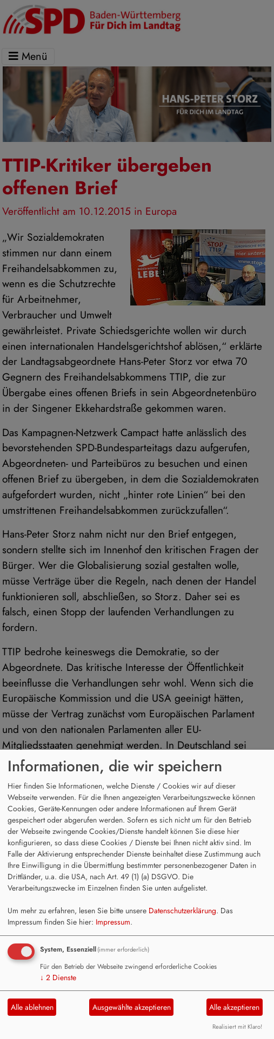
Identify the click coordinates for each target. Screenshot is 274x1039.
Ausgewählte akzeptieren (131, 1007)
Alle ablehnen (32, 1007)
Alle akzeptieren (234, 1007)
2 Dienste (58, 977)
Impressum (113, 921)
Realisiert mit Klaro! (237, 1026)
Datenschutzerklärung (182, 910)
